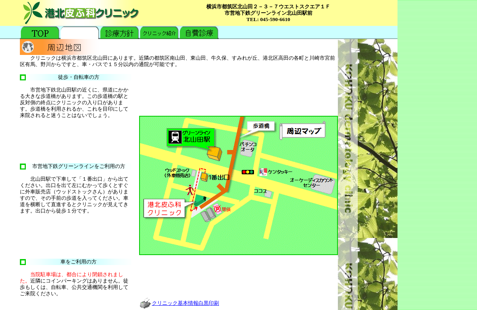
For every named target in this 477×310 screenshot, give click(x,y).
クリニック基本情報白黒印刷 (179, 303)
